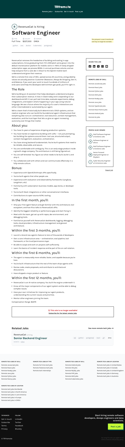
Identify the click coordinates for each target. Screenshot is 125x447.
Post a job (79, 12)
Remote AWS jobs (95, 95)
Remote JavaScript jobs (97, 84)
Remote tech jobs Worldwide (11, 389)
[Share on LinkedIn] (94, 66)
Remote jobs (47, 12)
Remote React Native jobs (98, 110)
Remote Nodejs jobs (96, 99)
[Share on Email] (106, 66)
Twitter (18, 422)
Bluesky (18, 429)
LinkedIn (18, 419)
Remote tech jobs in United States (109, 365)
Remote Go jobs (94, 117)
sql (75, 338)
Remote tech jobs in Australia (107, 376)
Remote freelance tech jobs (43, 368)
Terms (3, 425)
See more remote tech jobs (99, 328)
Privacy (4, 429)
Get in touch (69, 12)
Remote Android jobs (96, 113)
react (98, 338)
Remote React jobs (95, 87)
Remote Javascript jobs (9, 365)
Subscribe (59, 12)
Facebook (19, 425)
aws (21, 46)
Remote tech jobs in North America (14, 392)
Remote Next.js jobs (8, 379)
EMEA (36, 41)
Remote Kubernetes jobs (74, 379)
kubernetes (37, 46)
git (104, 338)
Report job (109, 170)
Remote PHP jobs (71, 373)
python (15, 46)
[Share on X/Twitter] (98, 66)
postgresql (48, 46)
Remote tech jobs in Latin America (13, 395)
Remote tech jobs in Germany (107, 373)
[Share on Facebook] (90, 66)
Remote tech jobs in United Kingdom (110, 371)
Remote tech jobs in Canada (107, 368)
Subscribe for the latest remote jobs (63, 313)
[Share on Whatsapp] (102, 66)
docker (28, 46)
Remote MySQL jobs (72, 371)
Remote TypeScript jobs (97, 106)
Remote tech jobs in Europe (11, 397)
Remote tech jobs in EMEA (10, 400)
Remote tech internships (42, 371)
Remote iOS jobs (71, 368)
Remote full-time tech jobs (42, 365)
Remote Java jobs (95, 102)
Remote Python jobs (96, 91)
